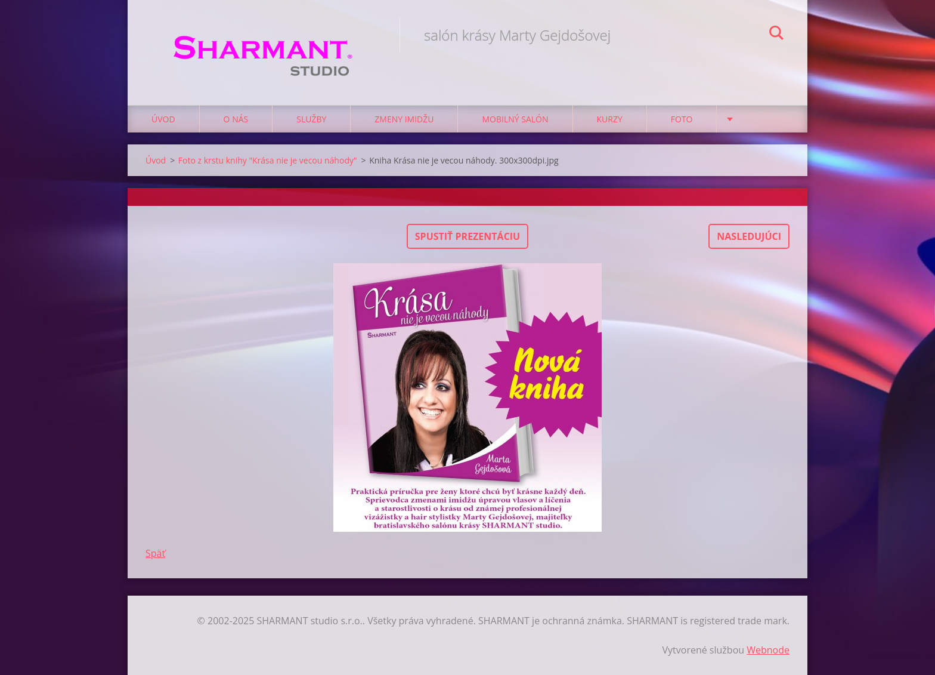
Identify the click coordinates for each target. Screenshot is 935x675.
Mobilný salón (515, 119)
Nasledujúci (749, 236)
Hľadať (776, 34)
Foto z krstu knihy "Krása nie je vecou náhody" (267, 160)
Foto (682, 119)
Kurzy (610, 119)
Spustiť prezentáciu (467, 236)
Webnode (768, 649)
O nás (236, 119)
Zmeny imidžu (404, 119)
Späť (155, 553)
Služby (311, 119)
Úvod (163, 119)
